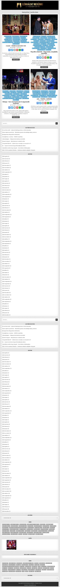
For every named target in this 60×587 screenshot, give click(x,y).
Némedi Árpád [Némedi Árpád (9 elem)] (37, 529)
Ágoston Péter (45, 90)
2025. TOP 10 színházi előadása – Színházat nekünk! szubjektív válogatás (18, 150)
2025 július (4, 174)
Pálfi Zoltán (43, 43)
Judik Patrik (43, 40)
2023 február (5, 230)
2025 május (4, 178)
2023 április (5, 225)
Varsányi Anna (16, 43)
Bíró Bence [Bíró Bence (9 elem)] (42, 524)
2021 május (4, 272)
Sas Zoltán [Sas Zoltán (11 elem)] (51, 531)
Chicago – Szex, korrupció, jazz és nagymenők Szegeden (15, 102)
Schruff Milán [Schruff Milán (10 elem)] (22, 532)
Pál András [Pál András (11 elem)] (12, 531)
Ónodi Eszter (19, 95)
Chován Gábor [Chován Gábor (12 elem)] (14, 526)
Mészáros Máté (6, 95)
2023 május (4, 223)
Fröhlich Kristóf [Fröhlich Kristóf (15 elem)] (38, 526)
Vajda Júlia (49, 49)
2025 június (4, 176)
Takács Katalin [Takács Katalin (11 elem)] (14, 534)
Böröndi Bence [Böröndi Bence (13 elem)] (49, 524)
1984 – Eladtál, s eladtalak (44, 99)
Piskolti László (51, 43)
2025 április (5, 181)
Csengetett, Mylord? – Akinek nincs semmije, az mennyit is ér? (16, 143)
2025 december (5, 165)
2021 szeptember (6, 265)
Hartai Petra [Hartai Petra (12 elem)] (46, 526)
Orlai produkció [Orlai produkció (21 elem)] (44, 529)
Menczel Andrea (9, 40)
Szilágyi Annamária (25, 42)
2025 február (5, 185)
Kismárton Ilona (35, 42)
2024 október (5, 192)
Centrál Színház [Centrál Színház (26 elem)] (6, 526)
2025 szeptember (6, 172)
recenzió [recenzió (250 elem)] (27, 531)
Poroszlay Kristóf (37, 45)
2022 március (5, 252)
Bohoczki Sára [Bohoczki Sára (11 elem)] (23, 524)
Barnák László (16, 36)
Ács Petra (44, 36)
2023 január (5, 232)
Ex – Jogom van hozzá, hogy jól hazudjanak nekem (13, 145)
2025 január (5, 187)
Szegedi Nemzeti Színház (8, 42)
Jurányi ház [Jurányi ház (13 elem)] (5, 527)
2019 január (4, 312)
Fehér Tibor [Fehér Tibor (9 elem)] (30, 526)
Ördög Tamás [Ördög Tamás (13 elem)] (31, 534)
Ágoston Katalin (36, 90)
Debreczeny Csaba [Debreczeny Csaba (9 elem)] (23, 526)
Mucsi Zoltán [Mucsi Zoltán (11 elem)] (30, 529)
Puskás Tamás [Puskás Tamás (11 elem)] (6, 531)
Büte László (34, 39)
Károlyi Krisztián (50, 40)
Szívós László (26, 98)
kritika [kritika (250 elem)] (52, 527)
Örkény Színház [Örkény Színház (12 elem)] (39, 534)
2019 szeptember (6, 299)
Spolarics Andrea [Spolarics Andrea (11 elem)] (37, 532)
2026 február (5, 160)
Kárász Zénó (26, 92)
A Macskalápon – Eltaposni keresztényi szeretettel (13, 139)
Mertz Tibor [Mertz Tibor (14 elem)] (22, 529)
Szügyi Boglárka (41, 49)
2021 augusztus (5, 268)
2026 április (5, 156)
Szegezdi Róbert (50, 46)
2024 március (5, 205)
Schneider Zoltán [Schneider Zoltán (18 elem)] (14, 532)
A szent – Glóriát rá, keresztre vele (16, 46)
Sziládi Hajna (17, 42)
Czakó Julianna (20, 90)
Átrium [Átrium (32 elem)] (25, 534)
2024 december (5, 189)
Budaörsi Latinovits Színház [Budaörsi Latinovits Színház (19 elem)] (33, 524)
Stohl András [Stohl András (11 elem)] (46, 532)
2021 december (5, 259)
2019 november (5, 294)
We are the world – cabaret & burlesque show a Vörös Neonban (16, 130)
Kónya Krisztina (9, 93)
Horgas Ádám (45, 93)
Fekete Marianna (8, 39)
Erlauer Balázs (16, 37)
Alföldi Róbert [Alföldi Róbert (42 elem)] (6, 524)
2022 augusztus (5, 243)
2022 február (5, 254)
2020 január (5, 290)
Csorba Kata (9, 37)
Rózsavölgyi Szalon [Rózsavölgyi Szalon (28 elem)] (42, 531)
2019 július (4, 303)
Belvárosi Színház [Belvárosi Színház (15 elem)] (14, 524)
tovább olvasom (16, 59)
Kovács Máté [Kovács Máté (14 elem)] (46, 527)
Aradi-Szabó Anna (51, 36)
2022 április (5, 250)
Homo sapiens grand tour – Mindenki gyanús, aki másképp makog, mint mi (19, 132)
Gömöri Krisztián (17, 39)
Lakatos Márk (24, 93)
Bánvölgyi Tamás (37, 92)
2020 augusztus (5, 283)
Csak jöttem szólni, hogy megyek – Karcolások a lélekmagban (16, 147)
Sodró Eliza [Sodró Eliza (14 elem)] (30, 532)
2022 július (4, 245)
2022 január (5, 256)
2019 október (5, 297)
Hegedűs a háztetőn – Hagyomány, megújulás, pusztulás (44, 52)
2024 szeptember (6, 194)
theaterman (13, 47)
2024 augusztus (5, 196)
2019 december (5, 292)
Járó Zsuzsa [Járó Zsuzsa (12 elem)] (31, 527)
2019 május (4, 308)
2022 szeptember (6, 241)
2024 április (5, 203)
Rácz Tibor (45, 45)
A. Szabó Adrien (37, 36)
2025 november (5, 167)
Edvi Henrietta (6, 92)
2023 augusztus (5, 216)
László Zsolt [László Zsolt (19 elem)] (6, 529)
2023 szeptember (6, 214)
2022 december (5, 234)
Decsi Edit (27, 90)
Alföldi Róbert (8, 36)
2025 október (5, 169)
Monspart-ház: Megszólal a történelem (11, 134)
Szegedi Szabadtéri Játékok (9, 98)
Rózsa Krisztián (16, 96)
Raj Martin (27, 95)
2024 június (4, 198)
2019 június (4, 306)
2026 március (5, 158)
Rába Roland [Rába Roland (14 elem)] (34, 531)
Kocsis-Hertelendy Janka (45, 42)
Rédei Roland (23, 40)
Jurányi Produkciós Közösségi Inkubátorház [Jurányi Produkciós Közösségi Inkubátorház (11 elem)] (18, 527)
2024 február (5, 207)
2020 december (5, 277)
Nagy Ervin (13, 95)
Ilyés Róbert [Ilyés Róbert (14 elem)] (53, 526)
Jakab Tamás (24, 39)
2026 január (5, 163)
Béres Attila (6, 90)
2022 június (4, 247)
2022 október (5, 239)
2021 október (5, 263)
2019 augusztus (5, 301)
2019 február (5, 310)
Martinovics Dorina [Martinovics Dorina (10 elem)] (14, 529)
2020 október (5, 279)
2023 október (5, 212)
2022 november (5, 236)
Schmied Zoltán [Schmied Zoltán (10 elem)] (6, 532)
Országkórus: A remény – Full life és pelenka (12, 136)
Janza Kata (20, 92)
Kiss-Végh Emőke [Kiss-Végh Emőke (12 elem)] (38, 527)
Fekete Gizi (23, 37)
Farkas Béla (54, 39)
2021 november (5, 261)
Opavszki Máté (16, 40)
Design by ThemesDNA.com (30, 585)
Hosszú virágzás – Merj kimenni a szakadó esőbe (13, 141)
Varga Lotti (16, 99)
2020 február (5, 288)
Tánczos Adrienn (52, 96)
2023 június (4, 221)
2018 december (5, 314)
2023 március (5, 227)
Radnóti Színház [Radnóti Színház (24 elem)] (20, 531)
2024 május (4, 201)
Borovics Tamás (24, 36)
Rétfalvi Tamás (8, 96)
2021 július (4, 270)
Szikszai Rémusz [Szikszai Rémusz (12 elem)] (6, 534)
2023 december (5, 210)
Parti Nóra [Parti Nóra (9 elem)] (51, 529)
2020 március (5, 285)
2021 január (4, 274)
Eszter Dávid (47, 39)
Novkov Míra (37, 43)
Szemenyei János (36, 48)
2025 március (5, 183)
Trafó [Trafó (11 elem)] (20, 534)
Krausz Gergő (54, 42)
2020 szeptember (6, 281)
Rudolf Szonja (24, 96)
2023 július (4, 218)
